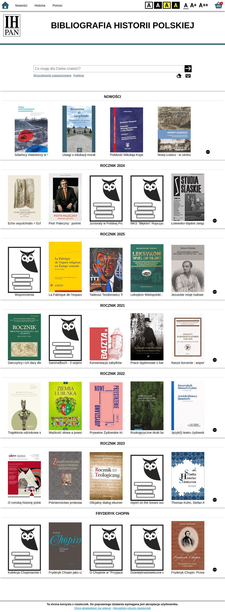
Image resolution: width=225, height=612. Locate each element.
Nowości (21, 5)
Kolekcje (78, 75)
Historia (39, 5)
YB (166, 5)
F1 (193, 5)
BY (175, 5)
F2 (203, 5)
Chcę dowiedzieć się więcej (92, 608)
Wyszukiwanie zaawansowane (52, 75)
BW (158, 5)
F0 (186, 5)
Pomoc (57, 5)
